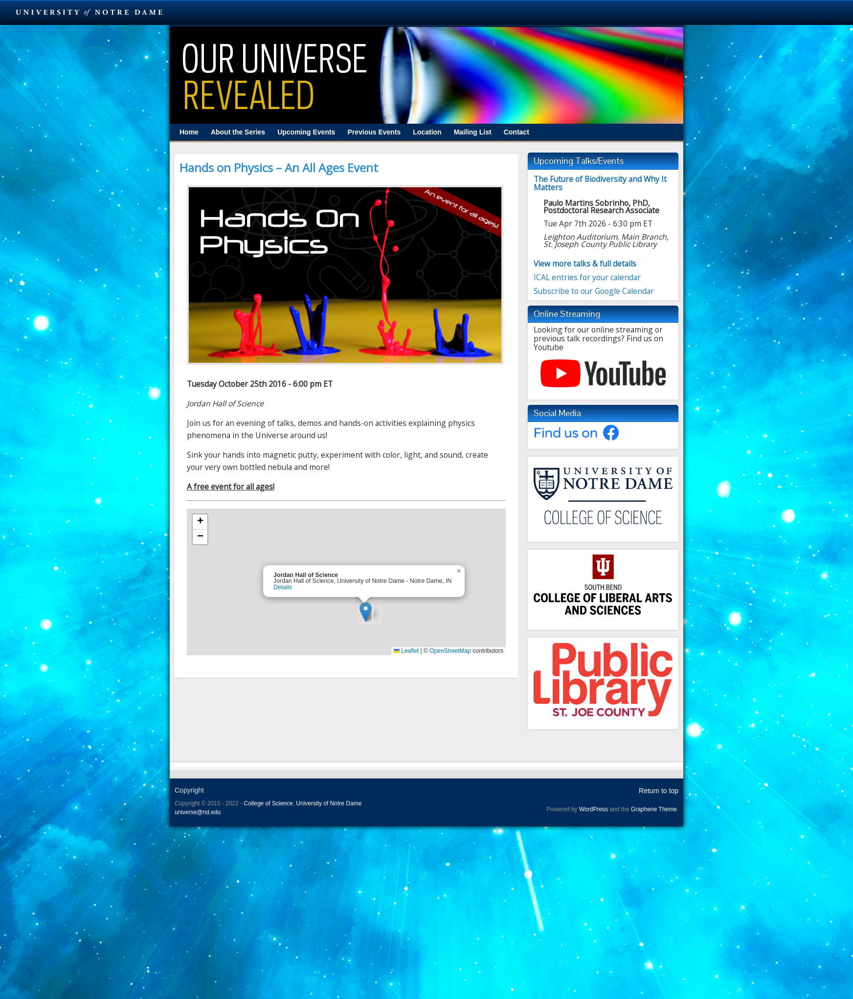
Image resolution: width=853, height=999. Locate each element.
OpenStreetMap (450, 650)
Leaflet (406, 650)
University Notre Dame (89, 12)
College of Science (268, 803)
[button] (366, 612)
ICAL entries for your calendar (587, 277)
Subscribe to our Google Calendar (594, 291)
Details (282, 587)
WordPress (593, 809)
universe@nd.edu (198, 812)
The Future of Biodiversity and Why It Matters (600, 183)
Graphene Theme (654, 809)
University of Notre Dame (328, 803)
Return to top (658, 791)
